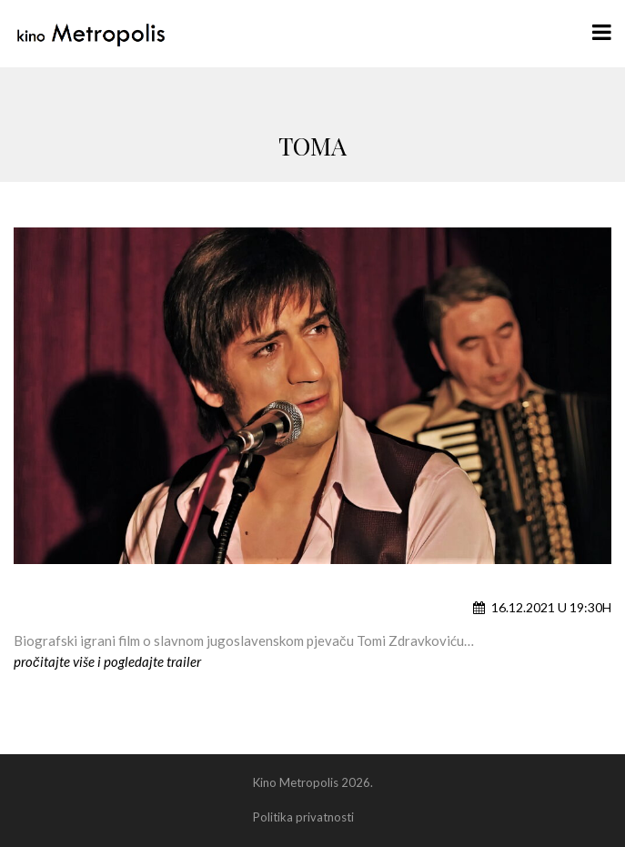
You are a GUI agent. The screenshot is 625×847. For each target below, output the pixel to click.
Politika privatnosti (303, 817)
